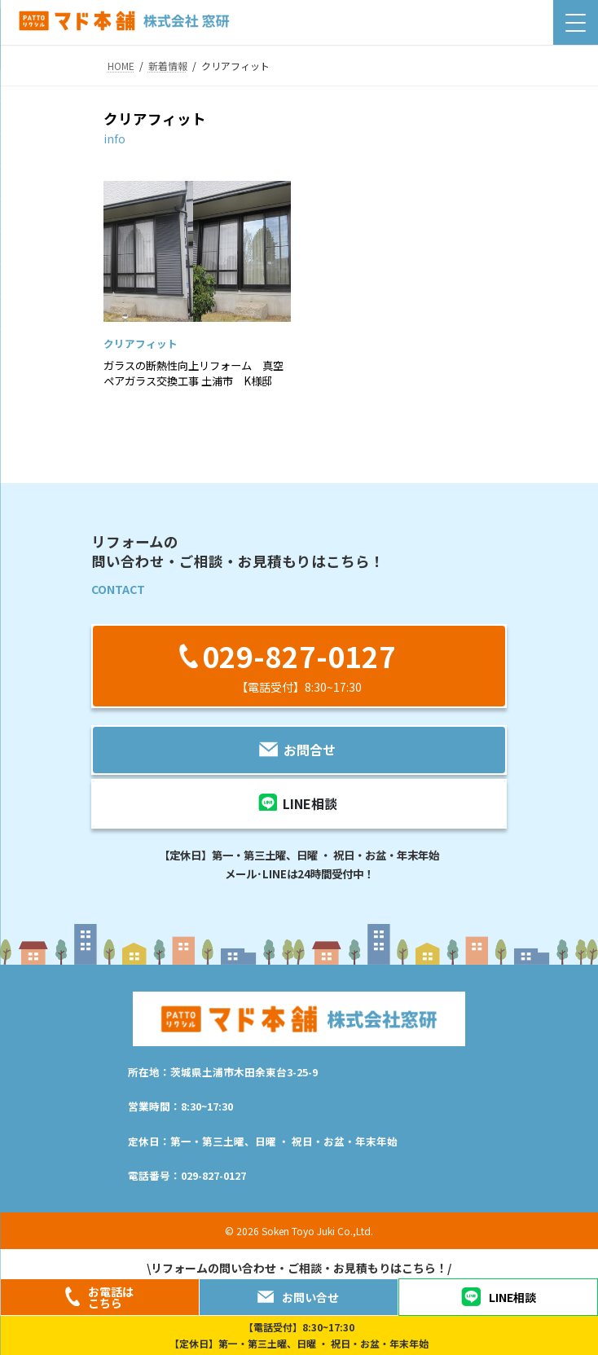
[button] (299, 666)
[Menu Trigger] (575, 22)
